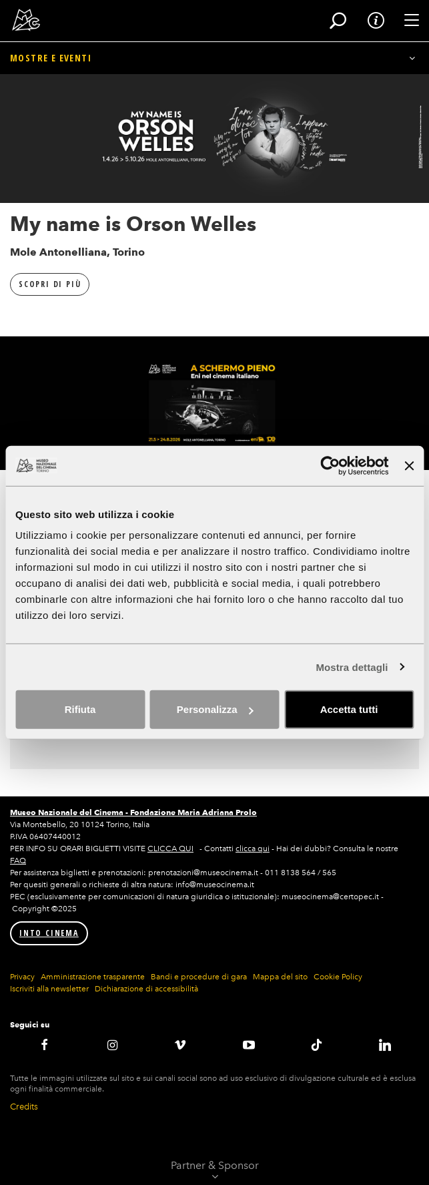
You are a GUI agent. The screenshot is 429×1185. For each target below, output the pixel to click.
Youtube (248, 1045)
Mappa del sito (280, 976)
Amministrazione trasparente (93, 976)
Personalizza (215, 709)
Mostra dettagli (352, 666)
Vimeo (180, 1045)
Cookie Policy (338, 976)
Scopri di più (50, 284)
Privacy (22, 976)
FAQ (18, 860)
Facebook (44, 1045)
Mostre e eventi (50, 57)
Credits (24, 1107)
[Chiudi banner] (409, 465)
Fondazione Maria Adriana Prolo (193, 812)
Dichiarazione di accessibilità (146, 988)
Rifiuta (80, 709)
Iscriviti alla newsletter (49, 988)
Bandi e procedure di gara (199, 976)
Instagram (112, 1045)
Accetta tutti (349, 709)
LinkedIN (385, 1045)
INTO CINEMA (49, 933)
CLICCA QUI (170, 848)
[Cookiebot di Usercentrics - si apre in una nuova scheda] (330, 465)
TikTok (317, 1045)
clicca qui (253, 848)
